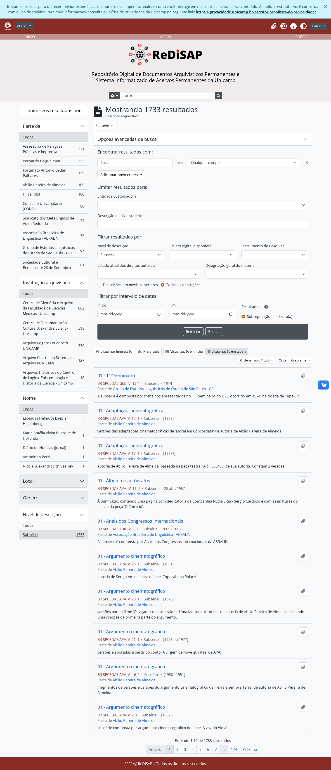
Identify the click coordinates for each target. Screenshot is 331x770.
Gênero (30, 498)
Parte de (31, 126)
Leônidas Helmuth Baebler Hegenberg (53, 421)
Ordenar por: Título (255, 360)
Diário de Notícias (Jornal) (53, 448)
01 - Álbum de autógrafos (123, 480)
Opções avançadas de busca (127, 139)
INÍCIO (29, 36)
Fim (173, 305)
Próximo (250, 749)
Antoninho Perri (53, 458)
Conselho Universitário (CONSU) (53, 206)
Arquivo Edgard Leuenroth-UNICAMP (53, 345)
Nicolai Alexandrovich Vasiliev (53, 467)
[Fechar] (325, 6)
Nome (29, 398)
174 (234, 749)
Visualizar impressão (114, 351)
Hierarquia (149, 351)
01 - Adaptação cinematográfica (130, 410)
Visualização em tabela (226, 351)
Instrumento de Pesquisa (262, 245)
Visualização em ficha (184, 351)
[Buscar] (135, 162)
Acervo (22, 26)
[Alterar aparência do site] (303, 26)
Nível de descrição (42, 514)
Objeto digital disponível (190, 245)
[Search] (167, 95)
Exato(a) (285, 316)
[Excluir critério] (306, 162)
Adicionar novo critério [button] (119, 174)
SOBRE (301, 36)
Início (101, 305)
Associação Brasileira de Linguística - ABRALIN (53, 235)
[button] (274, 26)
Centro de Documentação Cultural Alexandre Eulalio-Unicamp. (53, 328)
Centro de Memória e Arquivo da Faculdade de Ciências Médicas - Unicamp (53, 308)
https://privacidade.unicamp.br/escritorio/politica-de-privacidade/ (256, 11)
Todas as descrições (183, 284)
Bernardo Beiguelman (53, 162)
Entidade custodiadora (116, 196)
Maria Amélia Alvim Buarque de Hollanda (53, 435)
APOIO (165, 36)
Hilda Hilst (53, 195)
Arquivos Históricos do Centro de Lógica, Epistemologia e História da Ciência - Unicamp (53, 378)
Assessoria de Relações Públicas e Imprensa (53, 149)
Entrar (317, 26)
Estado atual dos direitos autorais (126, 265)
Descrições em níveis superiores (130, 284)
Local (28, 481)
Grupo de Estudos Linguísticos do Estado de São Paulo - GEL (53, 250)
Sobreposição (258, 316)
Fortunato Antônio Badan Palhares (53, 173)
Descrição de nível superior (120, 215)
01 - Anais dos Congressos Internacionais (140, 521)
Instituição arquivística (46, 282)
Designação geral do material (230, 265)
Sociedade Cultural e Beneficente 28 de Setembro (53, 265)
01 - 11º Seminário (116, 375)
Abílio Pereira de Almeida (53, 186)
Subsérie (53, 535)
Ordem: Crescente (293, 360)
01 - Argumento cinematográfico (131, 556)
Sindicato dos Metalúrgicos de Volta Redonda (53, 221)
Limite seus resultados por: (53, 110)
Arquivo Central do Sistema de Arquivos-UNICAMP (53, 360)
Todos (28, 137)
